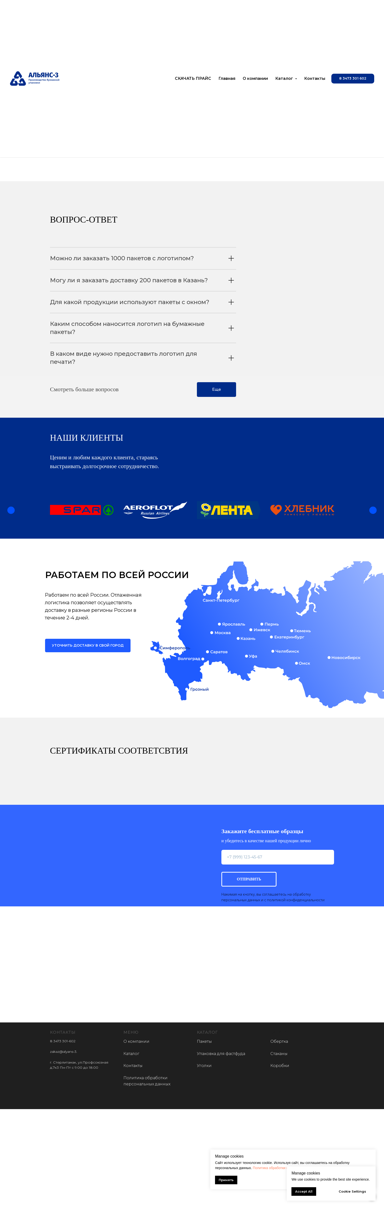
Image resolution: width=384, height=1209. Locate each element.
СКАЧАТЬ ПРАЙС (193, 78)
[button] (352, 78)
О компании (255, 78)
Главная (226, 78)
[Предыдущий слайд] (11, 510)
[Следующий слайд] (373, 510)
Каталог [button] (284, 78)
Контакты (314, 78)
